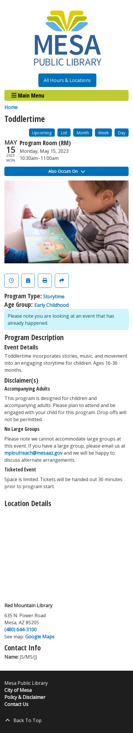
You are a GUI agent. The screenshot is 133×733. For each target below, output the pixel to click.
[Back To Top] (66, 720)
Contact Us (16, 704)
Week (103, 132)
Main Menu (28, 95)
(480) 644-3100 (20, 629)
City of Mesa (18, 690)
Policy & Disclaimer (24, 697)
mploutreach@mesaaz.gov (33, 453)
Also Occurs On (66, 171)
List (64, 132)
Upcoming (42, 132)
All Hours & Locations (67, 80)
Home (11, 107)
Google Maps (39, 636)
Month (82, 132)
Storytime (53, 296)
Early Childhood (51, 305)
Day (121, 132)
